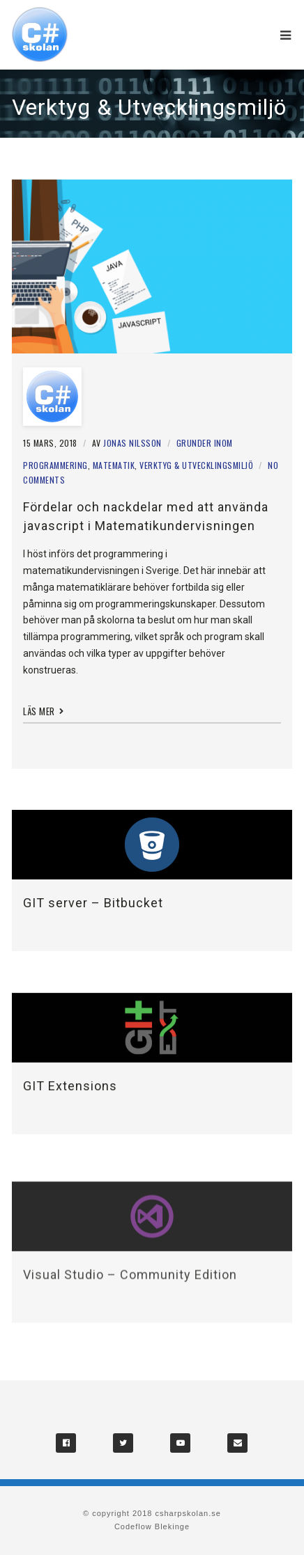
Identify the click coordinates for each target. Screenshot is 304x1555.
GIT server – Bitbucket (93, 902)
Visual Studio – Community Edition (130, 1282)
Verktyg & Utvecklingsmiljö (196, 465)
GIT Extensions (70, 1087)
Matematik (114, 465)
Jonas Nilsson (132, 443)
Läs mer (43, 711)
